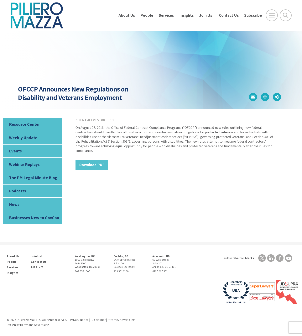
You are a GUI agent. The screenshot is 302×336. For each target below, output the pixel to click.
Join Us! (206, 15)
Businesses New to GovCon (34, 217)
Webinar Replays (24, 164)
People (146, 15)
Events (15, 151)
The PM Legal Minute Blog (33, 177)
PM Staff (37, 267)
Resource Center (24, 124)
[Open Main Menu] (272, 15)
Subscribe (253, 15)
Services (166, 15)
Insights (186, 15)
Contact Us (229, 15)
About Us (126, 15)
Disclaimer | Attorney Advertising (113, 320)
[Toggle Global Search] (286, 15)
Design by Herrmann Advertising (28, 325)
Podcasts (17, 191)
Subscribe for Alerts (238, 258)
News (14, 204)
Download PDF (91, 164)
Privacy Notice (79, 320)
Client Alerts (87, 120)
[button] (253, 97)
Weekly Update (23, 137)
